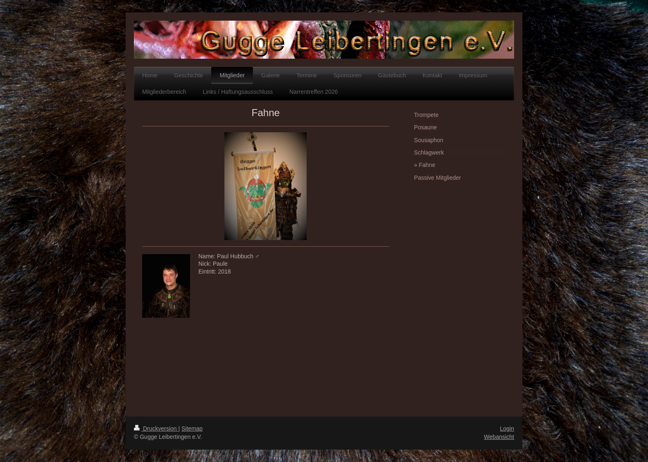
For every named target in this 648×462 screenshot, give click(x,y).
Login (507, 428)
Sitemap (191, 428)
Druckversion (156, 428)
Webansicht (499, 436)
